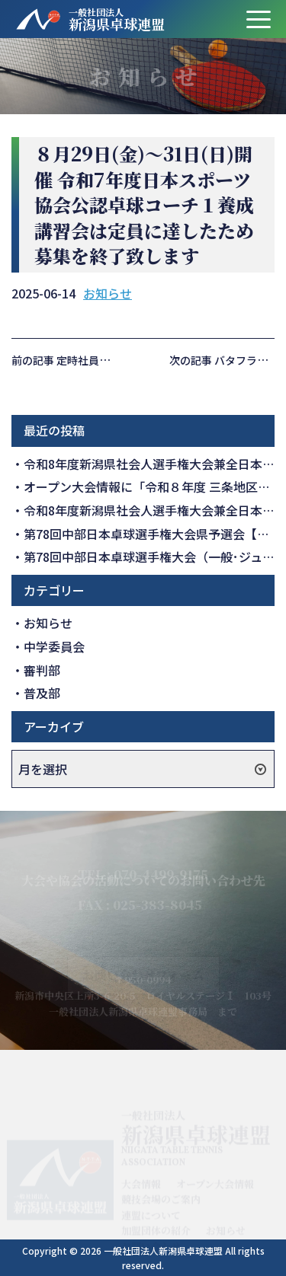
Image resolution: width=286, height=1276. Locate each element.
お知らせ (107, 293)
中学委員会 (54, 646)
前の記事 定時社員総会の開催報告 (92, 360)
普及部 (42, 693)
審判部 (42, 670)
